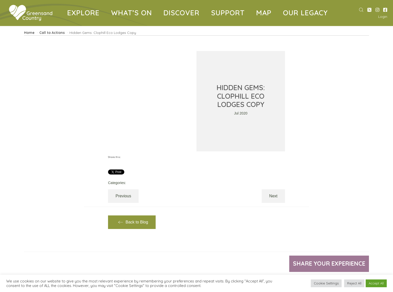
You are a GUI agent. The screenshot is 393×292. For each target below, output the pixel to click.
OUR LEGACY (307, 13)
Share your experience (327, 264)
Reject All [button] (354, 283)
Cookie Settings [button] (326, 283)
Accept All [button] (376, 283)
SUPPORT (229, 13)
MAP (265, 13)
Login (382, 16)
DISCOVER (183, 13)
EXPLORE (85, 13)
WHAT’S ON (133, 13)
